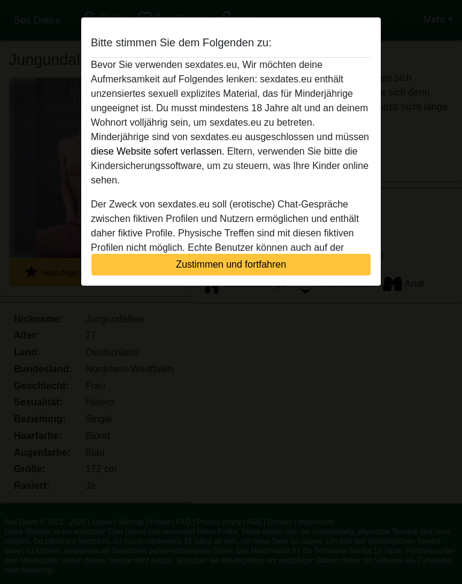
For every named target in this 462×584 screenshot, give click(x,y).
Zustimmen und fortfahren (231, 264)
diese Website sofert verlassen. (157, 151)
